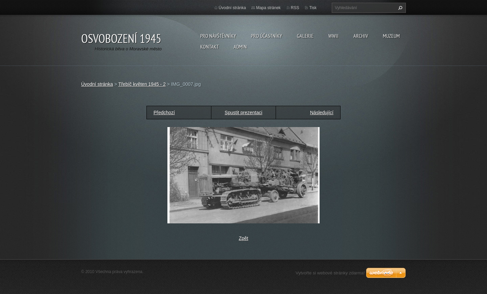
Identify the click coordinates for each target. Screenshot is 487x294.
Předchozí (164, 112)
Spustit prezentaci (243, 112)
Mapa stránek (268, 7)
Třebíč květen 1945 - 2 (142, 84)
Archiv (360, 35)
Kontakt (209, 46)
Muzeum (391, 35)
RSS (295, 7)
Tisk (313, 7)
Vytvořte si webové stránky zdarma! (330, 272)
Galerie (305, 35)
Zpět (243, 238)
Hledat (399, 8)
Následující (321, 112)
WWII (333, 35)
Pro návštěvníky (218, 35)
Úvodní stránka (232, 7)
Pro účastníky (266, 35)
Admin (240, 46)
